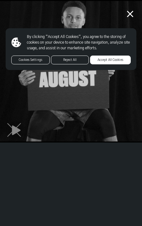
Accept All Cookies (110, 60)
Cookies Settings (30, 60)
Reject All (70, 60)
